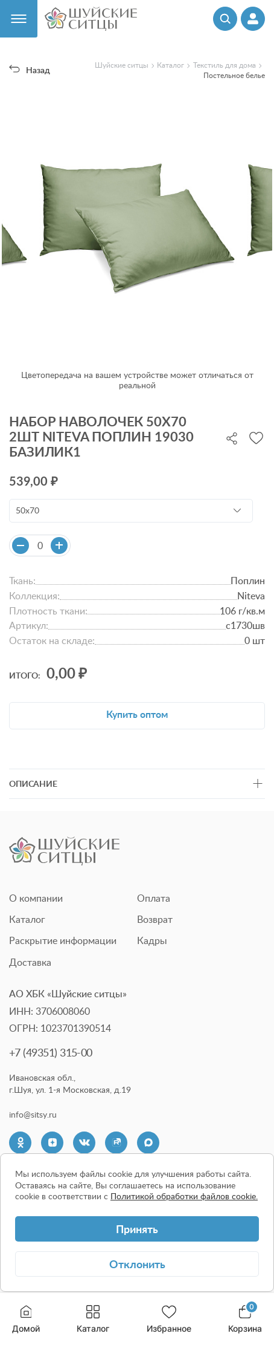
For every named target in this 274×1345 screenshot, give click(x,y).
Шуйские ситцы (121, 65)
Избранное (169, 1319)
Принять (137, 1228)
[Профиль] (253, 19)
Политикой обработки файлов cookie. (184, 1196)
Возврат (155, 919)
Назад (29, 70)
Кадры (152, 940)
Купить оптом (137, 714)
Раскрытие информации (62, 940)
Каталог (93, 1319)
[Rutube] (116, 1143)
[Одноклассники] (20, 1143)
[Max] (148, 1143)
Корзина (245, 1319)
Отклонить (137, 1263)
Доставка (30, 962)
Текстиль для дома (224, 65)
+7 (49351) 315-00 (50, 1052)
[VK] (84, 1143)
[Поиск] (225, 19)
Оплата (153, 898)
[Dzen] (52, 1143)
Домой (26, 1319)
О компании (36, 898)
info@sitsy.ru (33, 1114)
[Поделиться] (232, 437)
